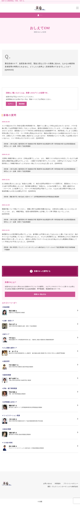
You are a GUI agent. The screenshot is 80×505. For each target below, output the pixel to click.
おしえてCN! (40, 28)
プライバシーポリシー (70, 483)
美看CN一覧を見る (40, 294)
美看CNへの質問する (40, 271)
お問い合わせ (47, 483)
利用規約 (58, 483)
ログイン (39, 15)
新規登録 (22, 104)
